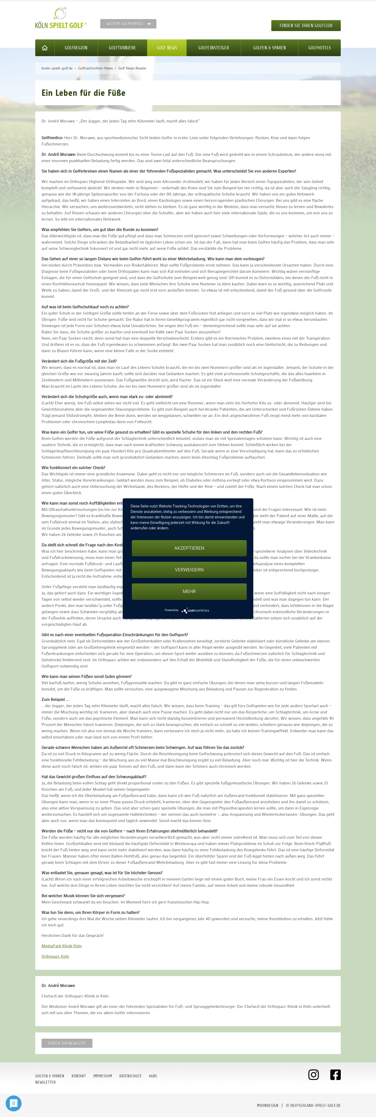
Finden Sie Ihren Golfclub (306, 25)
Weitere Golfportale (125, 23)
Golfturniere (122, 47)
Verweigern (189, 569)
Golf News (167, 47)
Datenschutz (130, 1076)
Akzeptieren (189, 548)
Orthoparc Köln (55, 956)
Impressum (102, 1076)
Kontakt (79, 1076)
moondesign (267, 1105)
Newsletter (45, 1082)
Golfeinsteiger (213, 47)
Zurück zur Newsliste (67, 1043)
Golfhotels (319, 47)
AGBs (153, 1076)
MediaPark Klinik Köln (62, 945)
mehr (189, 591)
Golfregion (76, 47)
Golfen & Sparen (269, 47)
